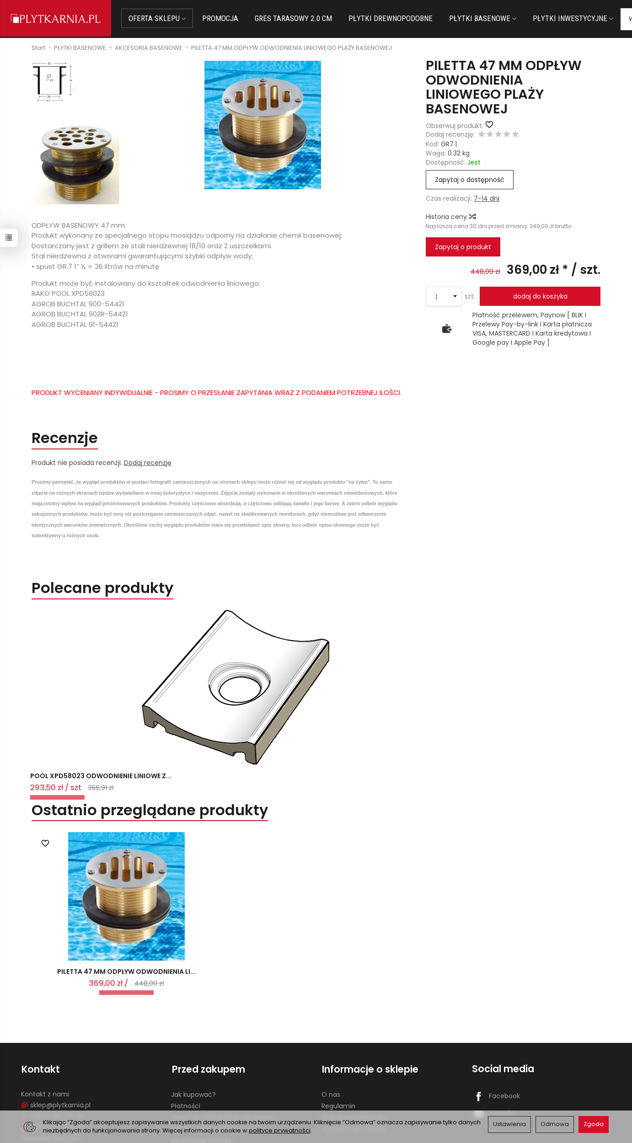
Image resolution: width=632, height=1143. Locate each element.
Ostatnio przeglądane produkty (152, 755)
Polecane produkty (104, 588)
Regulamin (338, 1053)
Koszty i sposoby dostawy (211, 1076)
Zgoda (594, 1124)
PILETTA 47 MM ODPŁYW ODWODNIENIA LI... (126, 920)
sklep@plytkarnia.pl (56, 1053)
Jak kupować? (193, 1042)
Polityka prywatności (353, 1065)
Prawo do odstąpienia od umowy (223, 1065)
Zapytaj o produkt (463, 246)
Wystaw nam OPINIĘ (353, 1076)
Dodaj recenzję (147, 463)
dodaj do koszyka (540, 296)
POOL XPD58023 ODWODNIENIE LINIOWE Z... (83, 717)
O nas (330, 1042)
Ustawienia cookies (201, 1088)
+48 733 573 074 (52, 1074)
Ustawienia (509, 1124)
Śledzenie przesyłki (50, 1085)
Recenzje (66, 438)
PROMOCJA (222, 18)
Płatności (185, 1053)
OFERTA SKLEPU (158, 18)
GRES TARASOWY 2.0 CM (295, 18)
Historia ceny (450, 216)
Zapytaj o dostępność (469, 179)
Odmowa (555, 1124)
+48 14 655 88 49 (52, 1063)
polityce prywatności (280, 1130)
